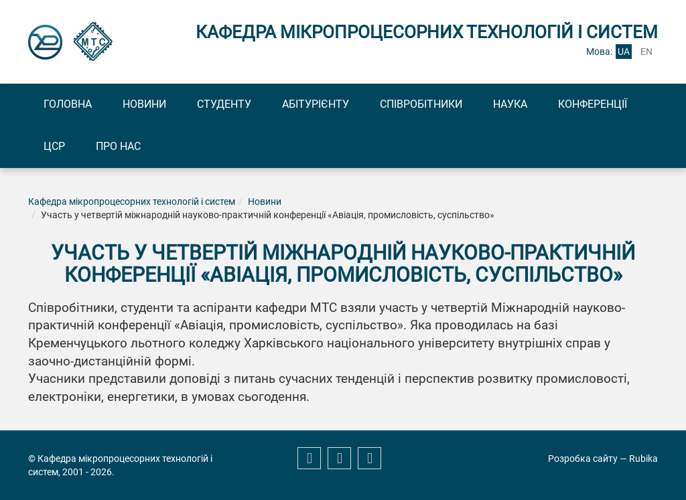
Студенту (224, 104)
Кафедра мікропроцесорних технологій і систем (131, 201)
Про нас (118, 146)
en (646, 51)
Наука (510, 104)
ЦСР (54, 146)
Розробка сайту (583, 458)
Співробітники (421, 104)
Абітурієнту (315, 104)
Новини (144, 104)
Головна (68, 104)
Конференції (592, 104)
